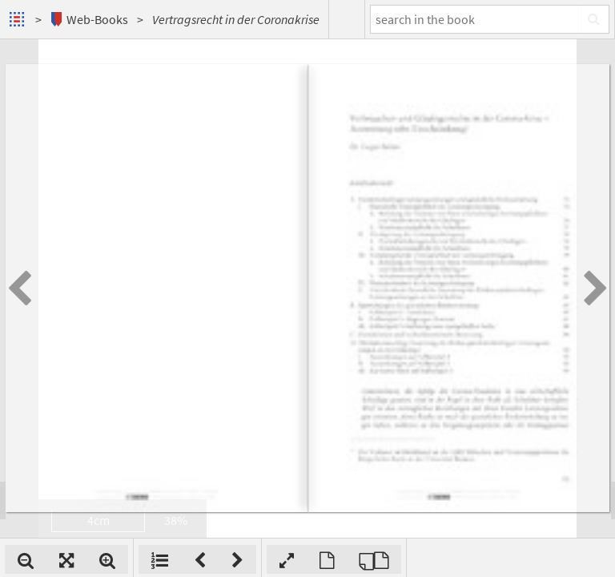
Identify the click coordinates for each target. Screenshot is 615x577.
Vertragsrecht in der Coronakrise (236, 19)
